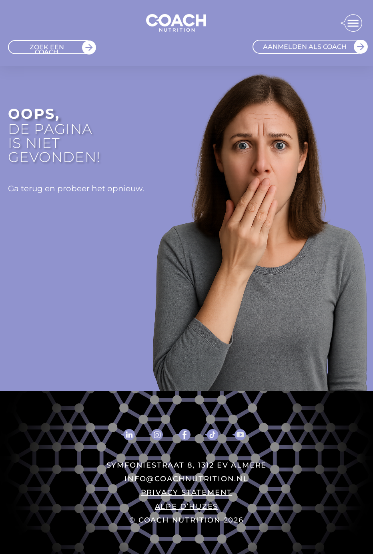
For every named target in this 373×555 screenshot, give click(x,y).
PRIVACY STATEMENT (187, 492)
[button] (351, 23)
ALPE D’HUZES (187, 506)
